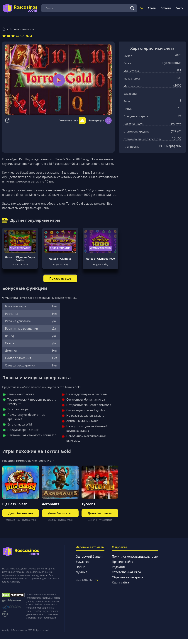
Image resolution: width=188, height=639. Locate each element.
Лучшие (81, 572)
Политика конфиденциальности (135, 556)
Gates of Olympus (60, 258)
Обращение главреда (127, 577)
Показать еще (60, 278)
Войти (179, 8)
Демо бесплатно (20, 248)
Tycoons (88, 504)
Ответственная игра (126, 572)
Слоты (152, 8)
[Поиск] (132, 8)
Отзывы (166, 8)
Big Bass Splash (14, 504)
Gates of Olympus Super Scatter (20, 259)
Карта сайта (120, 582)
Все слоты (87, 580)
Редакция (119, 566)
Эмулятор (83, 561)
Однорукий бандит (89, 556)
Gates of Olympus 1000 (100, 258)
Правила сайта (122, 561)
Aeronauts (50, 504)
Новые (80, 566)
